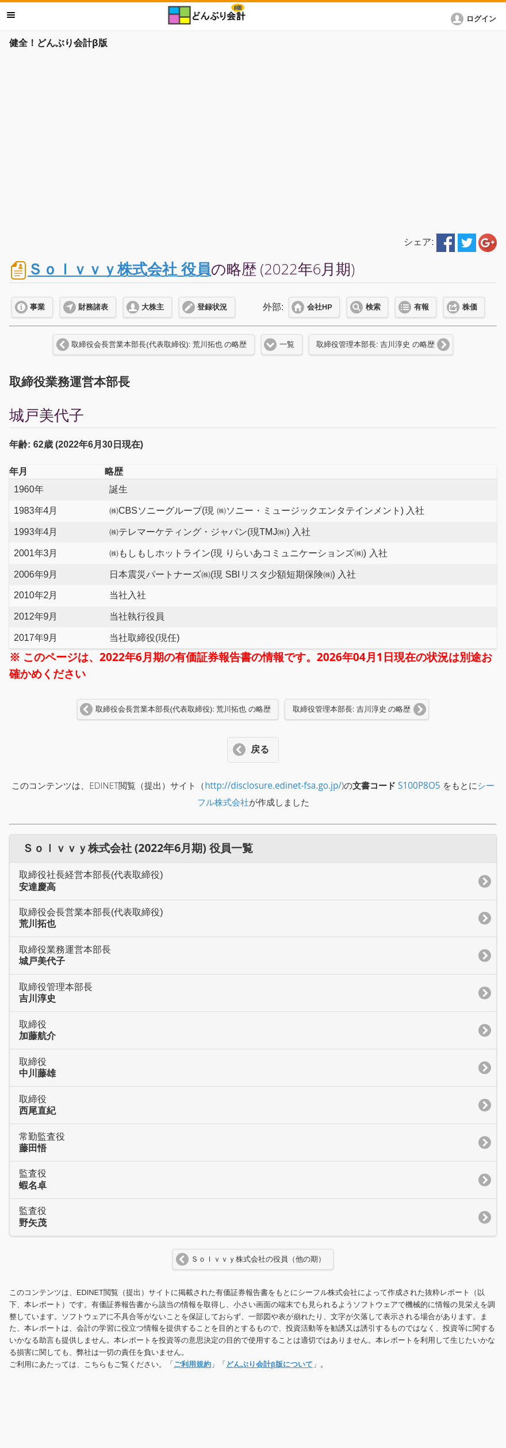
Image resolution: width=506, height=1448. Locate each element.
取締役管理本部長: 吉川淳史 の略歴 (375, 345)
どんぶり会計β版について (269, 1364)
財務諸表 (93, 307)
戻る (260, 749)
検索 (373, 307)
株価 (469, 307)
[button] (475, 19)
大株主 (152, 307)
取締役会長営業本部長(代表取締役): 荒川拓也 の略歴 (159, 345)
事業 (37, 307)
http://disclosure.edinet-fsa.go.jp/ (273, 786)
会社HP (319, 307)
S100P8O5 (419, 786)
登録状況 (212, 307)
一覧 (286, 345)
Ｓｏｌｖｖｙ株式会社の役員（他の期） (258, 1259)
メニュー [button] (11, 15)
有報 (421, 307)
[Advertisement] (253, 139)
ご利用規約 (192, 1364)
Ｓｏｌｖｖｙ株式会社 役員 (119, 269)
